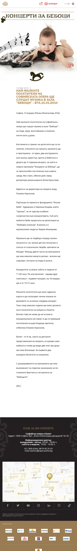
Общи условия (8, 514)
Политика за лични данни (25, 514)
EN (69, 4)
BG (65, 4)
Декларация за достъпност (12, 516)
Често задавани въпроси (45, 514)
